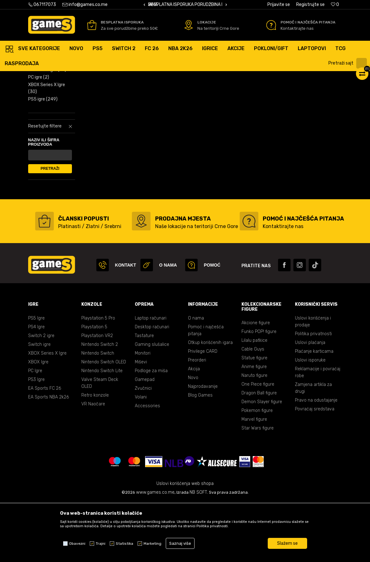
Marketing (152, 543)
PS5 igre (43, 159)
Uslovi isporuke (310, 420)
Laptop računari (150, 378)
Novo (193, 437)
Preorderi (197, 420)
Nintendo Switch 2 (99, 404)
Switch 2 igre (41, 395)
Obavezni (77, 543)
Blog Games (200, 455)
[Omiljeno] (335, 4)
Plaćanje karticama (314, 411)
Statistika (124, 543)
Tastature (144, 395)
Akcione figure (255, 382)
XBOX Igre (38, 421)
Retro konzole (95, 455)
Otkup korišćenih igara (210, 402)
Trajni (100, 543)
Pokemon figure (257, 470)
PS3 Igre (36, 439)
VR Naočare (93, 463)
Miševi (141, 421)
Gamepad (145, 439)
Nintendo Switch (97, 413)
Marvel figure (254, 479)
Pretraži (50, 228)
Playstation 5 (94, 386)
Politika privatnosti (313, 393)
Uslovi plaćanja (310, 402)
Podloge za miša (151, 430)
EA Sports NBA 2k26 (48, 457)
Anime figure (254, 426)
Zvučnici (143, 448)
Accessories (147, 465)
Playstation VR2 (97, 395)
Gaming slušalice (152, 404)
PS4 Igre (36, 386)
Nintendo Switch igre (49, 118)
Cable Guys (252, 409)
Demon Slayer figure (261, 461)
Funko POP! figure (258, 391)
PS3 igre (40, 107)
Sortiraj (194, 78)
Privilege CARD (202, 411)
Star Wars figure (257, 488)
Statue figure (254, 417)
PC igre (38, 137)
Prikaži (257, 78)
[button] (348, 63)
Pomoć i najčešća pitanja (206, 390)
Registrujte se (310, 4)
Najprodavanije (203, 446)
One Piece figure (257, 444)
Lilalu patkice (254, 400)
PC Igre (35, 430)
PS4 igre (42, 100)
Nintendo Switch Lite (102, 430)
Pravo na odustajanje (316, 460)
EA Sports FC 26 (44, 448)
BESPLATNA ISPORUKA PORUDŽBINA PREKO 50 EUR (199, 4)
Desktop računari (152, 386)
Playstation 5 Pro (98, 378)
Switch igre (39, 404)
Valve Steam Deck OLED (99, 443)
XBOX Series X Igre (46, 148)
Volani (141, 457)
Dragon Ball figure (259, 452)
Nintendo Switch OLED (103, 421)
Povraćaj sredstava (314, 468)
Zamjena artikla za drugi (313, 448)
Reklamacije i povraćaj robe (317, 432)
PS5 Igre (36, 378)
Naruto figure (254, 435)
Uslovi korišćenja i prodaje (313, 381)
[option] (185, 5)
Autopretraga (163, 78)
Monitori (142, 413)
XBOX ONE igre (47, 129)
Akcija (194, 428)
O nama (196, 378)
